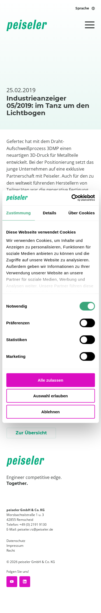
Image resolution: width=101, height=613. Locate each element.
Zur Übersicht (31, 432)
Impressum (14, 545)
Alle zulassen (50, 380)
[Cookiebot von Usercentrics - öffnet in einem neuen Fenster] (72, 197)
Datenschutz (15, 540)
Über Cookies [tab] (81, 212)
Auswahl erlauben (50, 396)
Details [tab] (49, 212)
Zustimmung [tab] (18, 212)
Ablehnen (50, 411)
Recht (10, 550)
